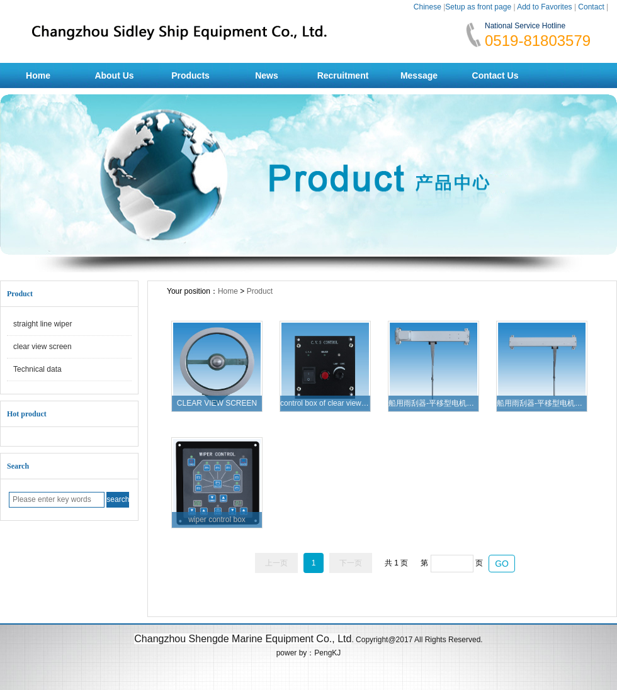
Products (190, 75)
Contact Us (495, 75)
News (266, 75)
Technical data (37, 369)
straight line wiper (42, 324)
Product (260, 291)
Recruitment (343, 75)
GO (502, 564)
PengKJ (327, 652)
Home (38, 75)
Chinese (427, 7)
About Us (113, 75)
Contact (591, 7)
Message (419, 75)
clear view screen (42, 346)
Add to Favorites (544, 7)
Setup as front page (478, 7)
